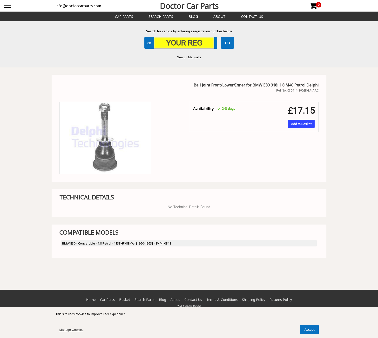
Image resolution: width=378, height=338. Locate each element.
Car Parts (124, 16)
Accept (309, 329)
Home (91, 299)
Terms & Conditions (222, 299)
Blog (193, 16)
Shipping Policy (253, 299)
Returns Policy (281, 299)
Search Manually (189, 57)
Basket (124, 299)
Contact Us (252, 16)
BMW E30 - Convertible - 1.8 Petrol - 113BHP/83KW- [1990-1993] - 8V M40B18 (116, 243)
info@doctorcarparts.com (78, 6)
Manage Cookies (71, 329)
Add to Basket (301, 124)
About (219, 16)
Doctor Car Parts (189, 6)
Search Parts (160, 16)
